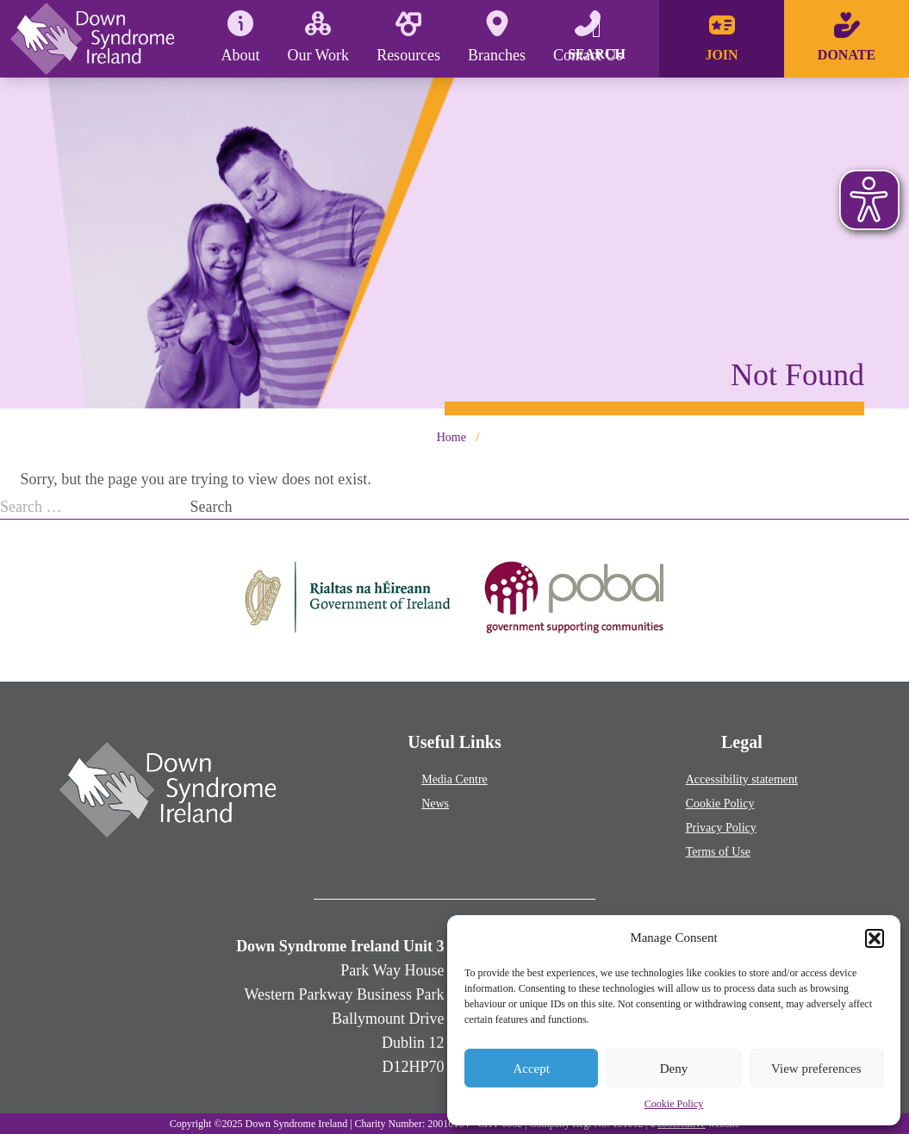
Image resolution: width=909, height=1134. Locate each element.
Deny (674, 1068)
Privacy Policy (721, 827)
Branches (497, 37)
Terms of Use (718, 851)
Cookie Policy (673, 1104)
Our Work (318, 37)
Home (451, 437)
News (435, 803)
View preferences (816, 1068)
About (240, 37)
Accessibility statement (742, 779)
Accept (531, 1068)
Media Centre (454, 779)
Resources (408, 37)
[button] (874, 938)
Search (211, 506)
